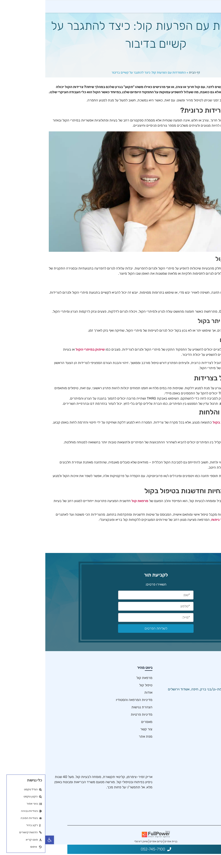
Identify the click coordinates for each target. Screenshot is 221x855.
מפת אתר (100, 745)
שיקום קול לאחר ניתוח (182, 528)
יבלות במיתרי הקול (201, 813)
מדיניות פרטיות (96, 723)
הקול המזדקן (205, 776)
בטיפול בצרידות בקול (182, 431)
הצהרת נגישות (96, 716)
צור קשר (101, 738)
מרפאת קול (94, 509)
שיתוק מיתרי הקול (201, 783)
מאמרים (101, 730)
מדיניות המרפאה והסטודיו (89, 708)
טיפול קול (100, 694)
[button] (4, 840)
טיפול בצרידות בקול (200, 791)
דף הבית (149, 81)
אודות (103, 701)
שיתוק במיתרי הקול (44, 358)
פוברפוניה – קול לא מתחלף (195, 769)
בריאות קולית (204, 798)
